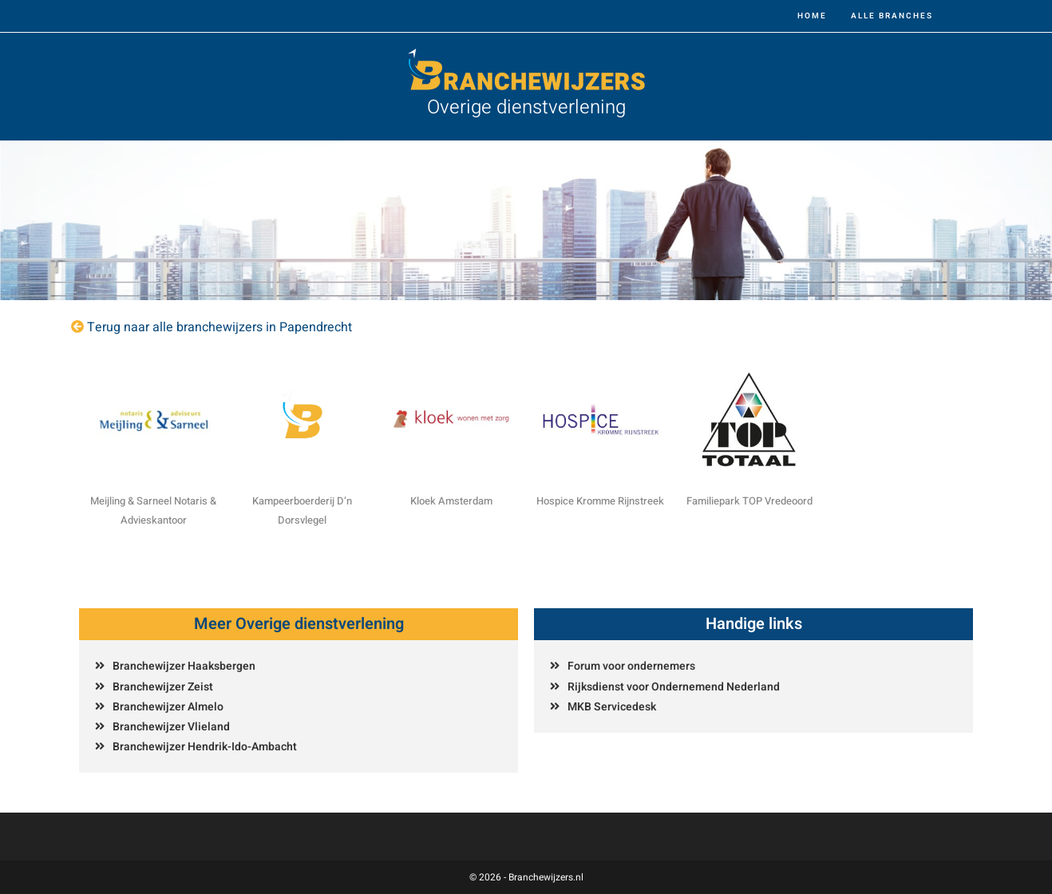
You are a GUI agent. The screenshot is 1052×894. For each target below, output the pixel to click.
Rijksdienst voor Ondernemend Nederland (674, 686)
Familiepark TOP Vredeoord (749, 500)
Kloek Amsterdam (451, 500)
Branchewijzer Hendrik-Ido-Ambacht (205, 746)
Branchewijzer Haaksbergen (184, 666)
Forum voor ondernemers (631, 666)
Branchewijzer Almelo (168, 706)
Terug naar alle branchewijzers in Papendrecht (219, 327)
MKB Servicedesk (612, 706)
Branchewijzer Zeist (163, 686)
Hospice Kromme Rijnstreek (600, 500)
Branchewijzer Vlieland (171, 726)
